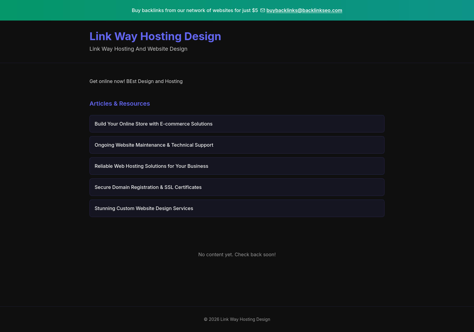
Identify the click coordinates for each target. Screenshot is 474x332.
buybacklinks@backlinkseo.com (301, 10)
